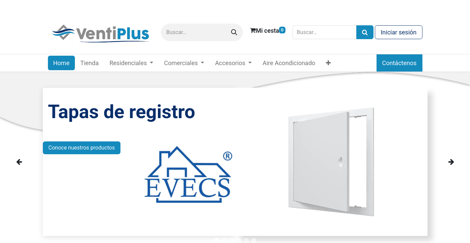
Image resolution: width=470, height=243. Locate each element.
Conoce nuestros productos (82, 147)
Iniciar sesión (398, 32)
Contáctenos (399, 62)
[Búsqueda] (365, 32)
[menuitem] (61, 63)
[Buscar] (234, 32)
